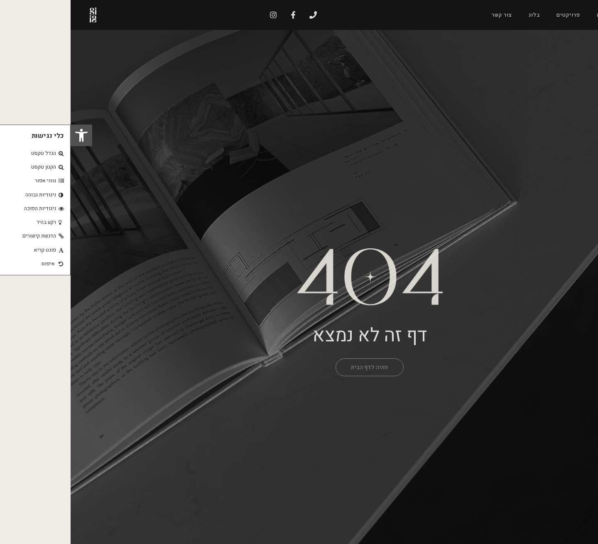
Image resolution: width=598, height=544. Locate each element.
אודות (533, 15)
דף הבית (568, 15)
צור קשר (431, 15)
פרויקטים (498, 15)
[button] (11, 135)
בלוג (463, 15)
